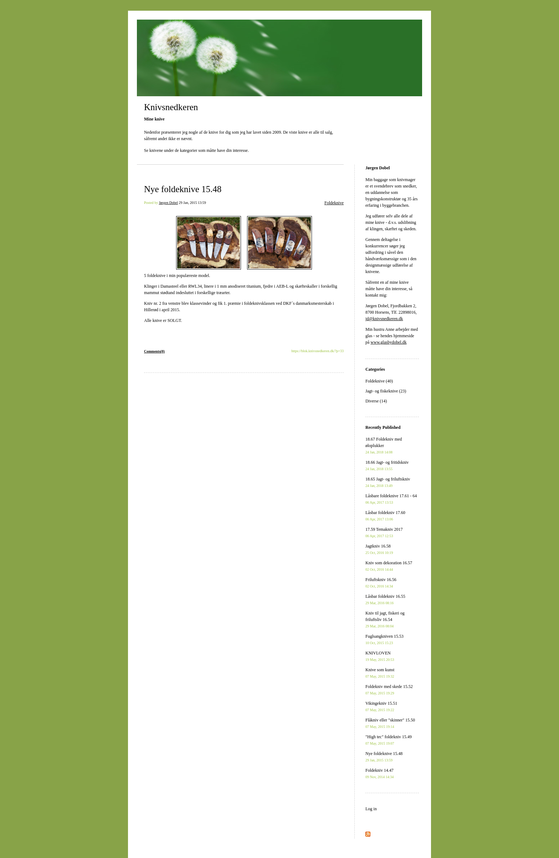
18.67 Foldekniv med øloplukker (383, 445)
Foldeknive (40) (379, 381)
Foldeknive (334, 202)
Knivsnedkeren (171, 107)
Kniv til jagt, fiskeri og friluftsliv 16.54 (385, 619)
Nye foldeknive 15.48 (182, 189)
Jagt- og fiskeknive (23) (385, 391)
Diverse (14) (376, 401)
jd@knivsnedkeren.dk (384, 318)
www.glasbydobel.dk (388, 342)
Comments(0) (154, 351)
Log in (371, 808)
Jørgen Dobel (168, 203)
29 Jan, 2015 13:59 (192, 203)
